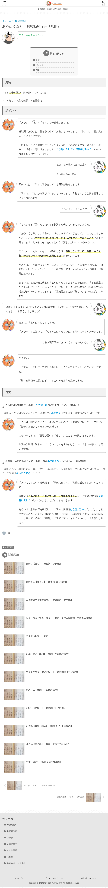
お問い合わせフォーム (89, 880)
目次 (52, 53)
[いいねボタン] (4, 534)
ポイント (40, 65)
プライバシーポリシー (54, 880)
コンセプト (18, 880)
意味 (38, 60)
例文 (38, 71)
